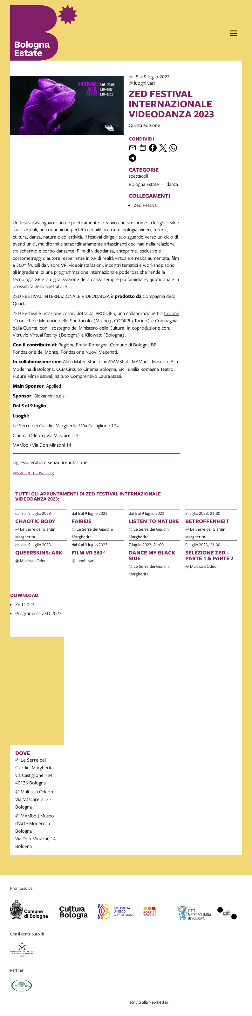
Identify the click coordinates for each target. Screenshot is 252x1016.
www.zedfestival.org (33, 472)
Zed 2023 (24, 604)
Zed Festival (146, 205)
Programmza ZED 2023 (38, 613)
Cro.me (171, 313)
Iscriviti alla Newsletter (148, 1002)
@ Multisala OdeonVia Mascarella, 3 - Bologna (34, 799)
